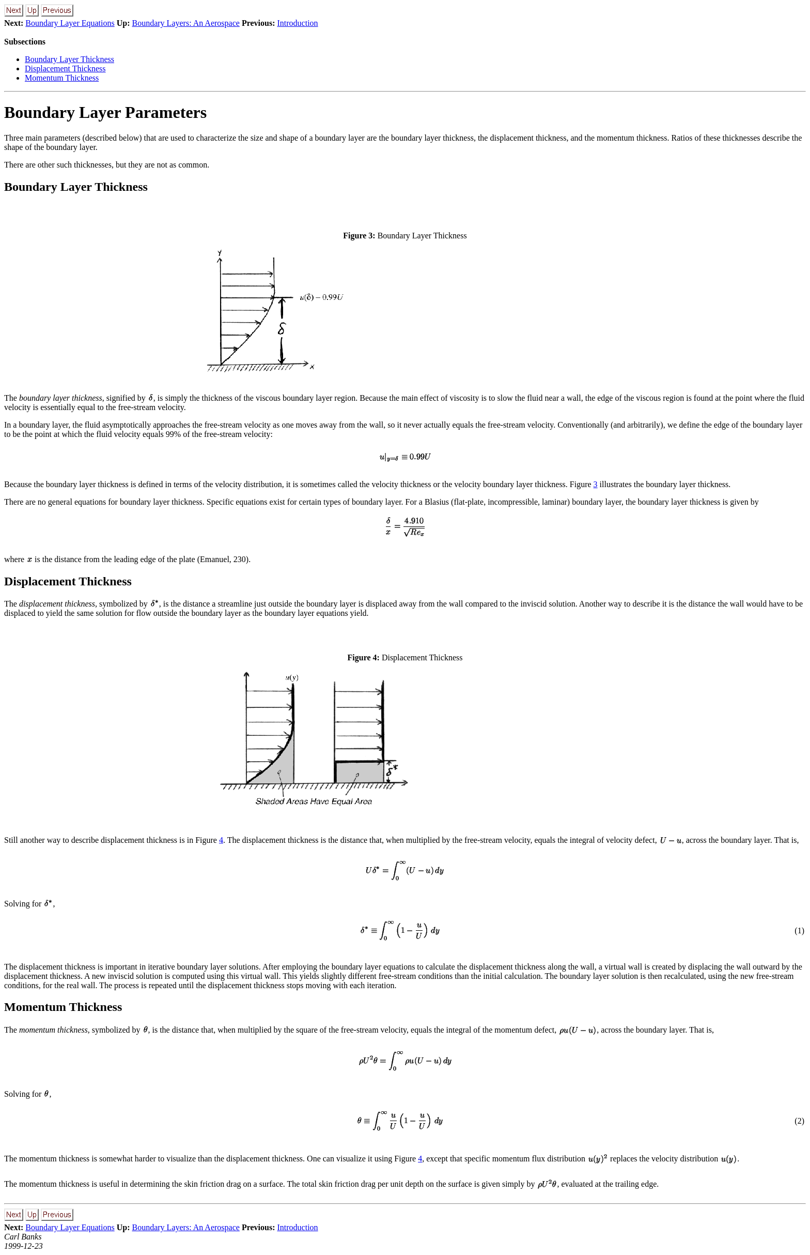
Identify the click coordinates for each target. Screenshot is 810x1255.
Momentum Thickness (62, 77)
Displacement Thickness (65, 68)
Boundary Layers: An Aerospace (186, 23)
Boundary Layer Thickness (69, 59)
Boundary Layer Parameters (105, 112)
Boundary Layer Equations (69, 23)
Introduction (297, 23)
